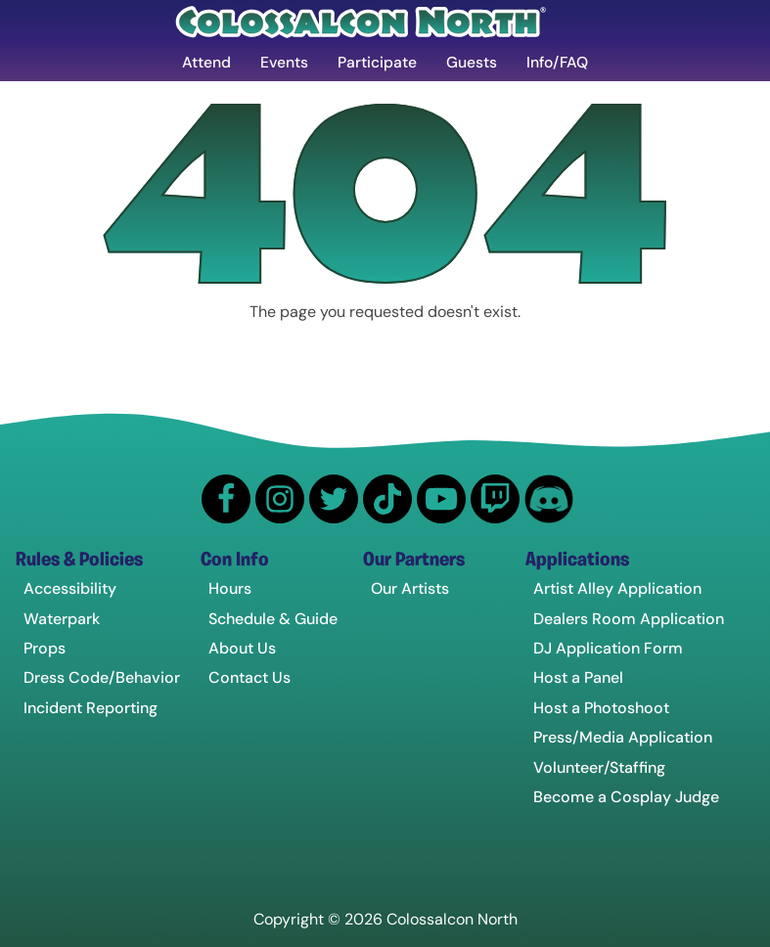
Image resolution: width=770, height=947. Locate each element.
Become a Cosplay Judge (626, 798)
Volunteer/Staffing (599, 767)
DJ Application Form (608, 649)
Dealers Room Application (628, 619)
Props (44, 649)
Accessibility (69, 589)
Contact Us (249, 678)
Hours (229, 589)
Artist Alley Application (617, 589)
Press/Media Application (622, 738)
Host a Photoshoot (601, 708)
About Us (242, 649)
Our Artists (410, 589)
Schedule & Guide (273, 619)
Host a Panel (578, 678)
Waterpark (61, 619)
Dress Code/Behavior (101, 678)
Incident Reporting (90, 708)
